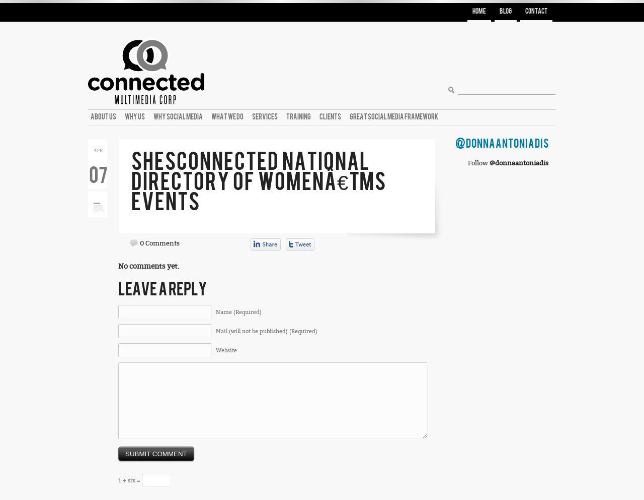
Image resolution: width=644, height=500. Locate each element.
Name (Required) (239, 312)
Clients (330, 117)
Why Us (135, 117)
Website (226, 350)
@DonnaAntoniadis (502, 144)
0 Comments (160, 243)
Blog (506, 11)
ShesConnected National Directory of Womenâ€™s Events (258, 182)
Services (265, 117)
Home (479, 11)
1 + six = (144, 480)
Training (298, 117)
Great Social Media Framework (394, 117)
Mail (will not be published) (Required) (266, 331)
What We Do (227, 117)
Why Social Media (178, 117)
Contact (536, 11)
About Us (103, 117)
